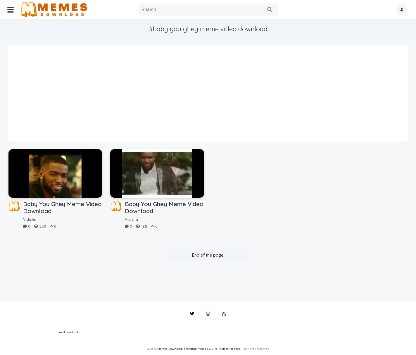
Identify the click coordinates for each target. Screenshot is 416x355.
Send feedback (68, 332)
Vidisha (29, 219)
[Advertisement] (208, 95)
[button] (402, 9)
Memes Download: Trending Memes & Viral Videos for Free (199, 349)
